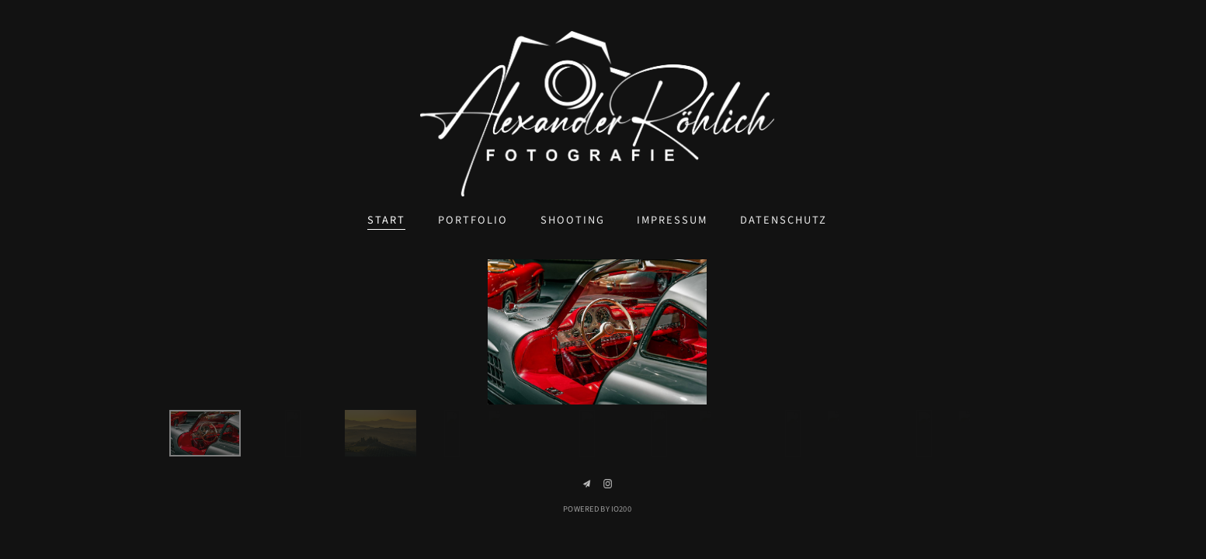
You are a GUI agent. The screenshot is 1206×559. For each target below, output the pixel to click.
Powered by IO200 (597, 509)
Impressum (672, 220)
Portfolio (473, 220)
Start (386, 220)
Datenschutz (783, 220)
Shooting (572, 220)
